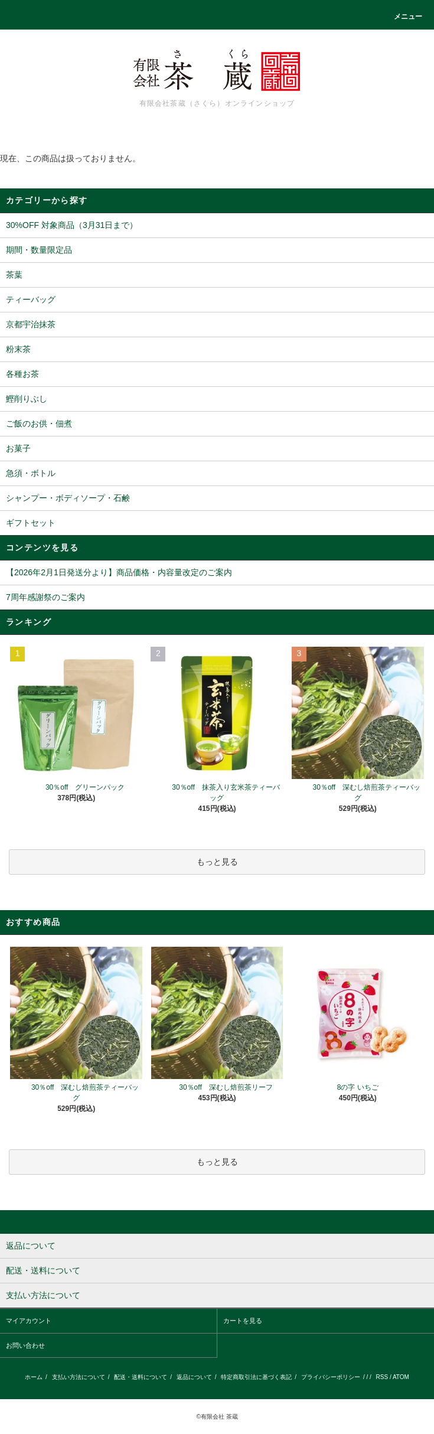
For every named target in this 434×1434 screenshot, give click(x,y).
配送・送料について (140, 1377)
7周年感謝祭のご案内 (45, 597)
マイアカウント (28, 1320)
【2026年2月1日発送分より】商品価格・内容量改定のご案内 (119, 572)
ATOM (401, 1377)
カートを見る (242, 1320)
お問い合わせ (25, 1345)
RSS (382, 1377)
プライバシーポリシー (330, 1377)
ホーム (34, 1377)
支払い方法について (78, 1377)
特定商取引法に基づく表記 (256, 1377)
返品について (194, 1377)
